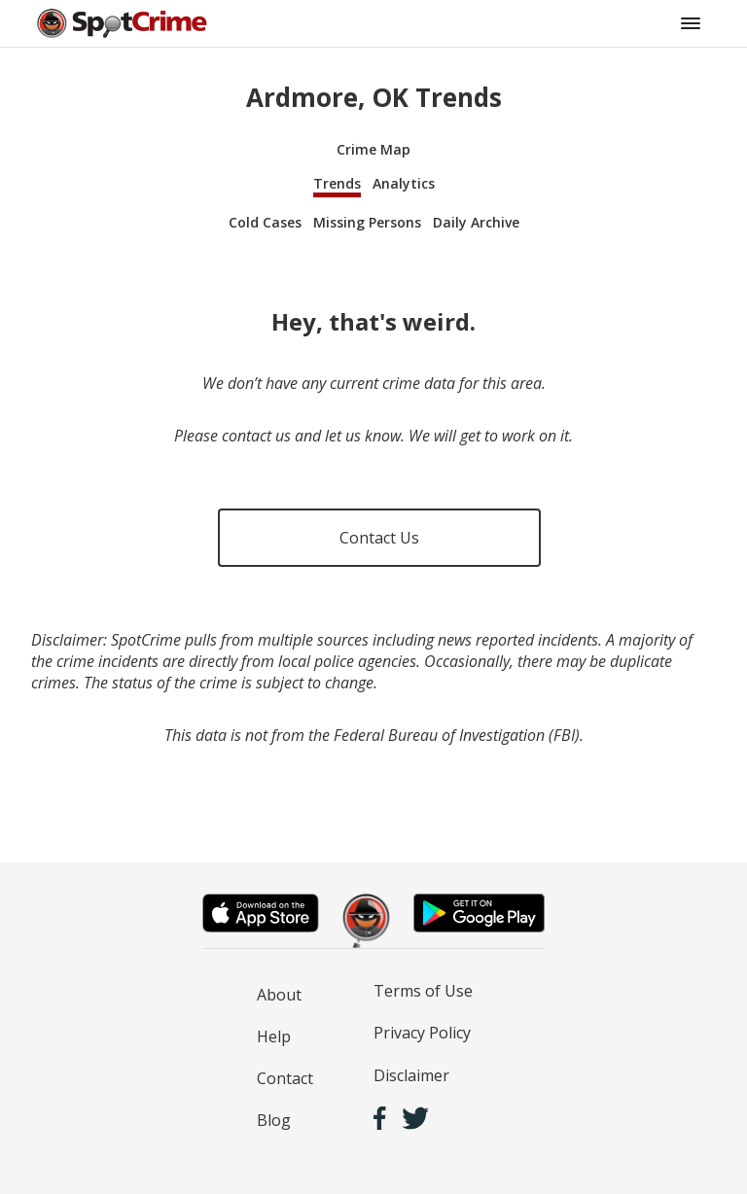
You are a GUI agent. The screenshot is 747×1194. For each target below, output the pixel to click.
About (279, 994)
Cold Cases (265, 222)
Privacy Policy (422, 1032)
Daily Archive (476, 222)
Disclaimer (411, 1075)
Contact (285, 1078)
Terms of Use (423, 990)
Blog (274, 1120)
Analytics (404, 183)
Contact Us (379, 537)
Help (274, 1036)
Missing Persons (367, 222)
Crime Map (373, 149)
